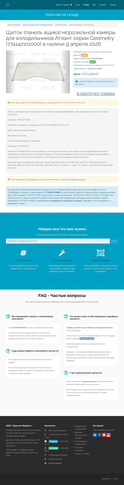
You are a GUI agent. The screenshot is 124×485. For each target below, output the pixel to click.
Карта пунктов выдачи (57, 430)
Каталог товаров (55, 463)
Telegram (53, 441)
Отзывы (113, 5)
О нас (77, 5)
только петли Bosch (66, 271)
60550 (84, 55)
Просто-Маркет (14, 25)
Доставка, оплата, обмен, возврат (81, 435)
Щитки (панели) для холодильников (37, 25)
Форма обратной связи (57, 455)
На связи (102, 5)
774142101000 (60, 25)
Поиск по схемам (82, 454)
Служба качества (55, 459)
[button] (11, 71)
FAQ (94, 5)
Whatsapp (53, 448)
